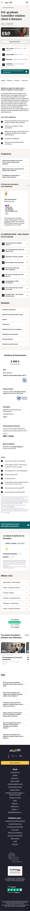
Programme (10, 80)
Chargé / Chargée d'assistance (11, 608)
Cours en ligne (15, 829)
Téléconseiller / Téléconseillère (11, 582)
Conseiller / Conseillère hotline (11, 598)
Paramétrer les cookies (15, 797)
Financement (24, 80)
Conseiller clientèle (8, 593)
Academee (14, 803)
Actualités (14, 775)
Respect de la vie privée (15, 794)
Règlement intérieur (15, 790)
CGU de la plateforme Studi (15, 787)
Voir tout (27, 635)
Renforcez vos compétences (15, 832)
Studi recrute (14, 778)
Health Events (14, 806)
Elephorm (14, 809)
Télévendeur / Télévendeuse (11, 603)
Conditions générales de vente (15, 784)
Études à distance (15, 838)
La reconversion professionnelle (15, 826)
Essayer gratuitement (15, 762)
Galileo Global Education (14, 812)
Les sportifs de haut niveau (15, 824)
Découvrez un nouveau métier (15, 835)
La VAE (15, 841)
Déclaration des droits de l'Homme (14, 792)
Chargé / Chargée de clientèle (11, 587)
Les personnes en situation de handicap (15, 821)
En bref (3, 80)
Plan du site (15, 844)
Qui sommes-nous (15, 772)
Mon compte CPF (7, 372)
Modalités (17, 80)
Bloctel (15, 800)
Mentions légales (15, 781)
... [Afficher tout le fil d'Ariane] (1, 7)
